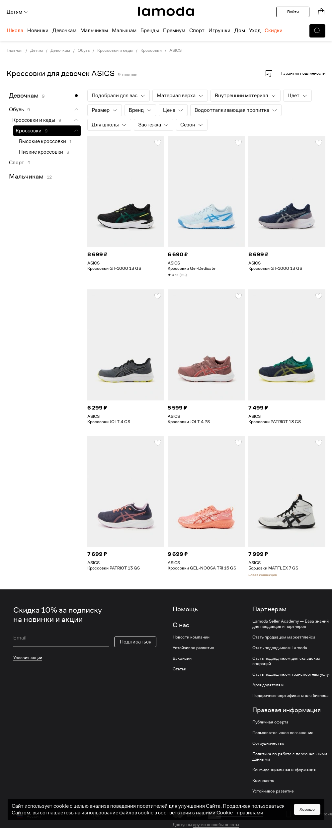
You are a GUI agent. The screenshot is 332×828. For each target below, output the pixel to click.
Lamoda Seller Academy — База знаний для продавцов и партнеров (290, 624)
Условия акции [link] (27, 657)
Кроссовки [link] (151, 50)
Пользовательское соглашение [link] (282, 732)
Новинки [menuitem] (37, 30)
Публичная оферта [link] (270, 722)
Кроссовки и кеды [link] (115, 50)
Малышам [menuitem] (124, 30)
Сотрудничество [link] (268, 743)
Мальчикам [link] (26, 176)
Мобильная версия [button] (313, 814)
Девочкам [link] (60, 50)
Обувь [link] (84, 50)
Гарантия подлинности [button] (303, 73)
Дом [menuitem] (239, 30)
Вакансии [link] (182, 658)
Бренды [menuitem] (149, 30)
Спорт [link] (16, 162)
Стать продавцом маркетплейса (283, 637)
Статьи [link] (179, 669)
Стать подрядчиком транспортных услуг (291, 674)
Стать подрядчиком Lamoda (279, 647)
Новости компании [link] (191, 637)
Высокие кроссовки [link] (42, 141)
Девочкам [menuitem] (64, 30)
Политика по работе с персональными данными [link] (289, 756)
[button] (317, 31)
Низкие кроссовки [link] (41, 152)
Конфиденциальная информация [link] (284, 770)
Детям (18, 12)
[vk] (97, 815)
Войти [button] (293, 12)
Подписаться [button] (135, 642)
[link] (166, 11)
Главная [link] (15, 50)
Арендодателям (268, 685)
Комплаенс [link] (263, 780)
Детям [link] (36, 50)
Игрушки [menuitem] (219, 30)
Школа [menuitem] (15, 30)
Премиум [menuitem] (174, 30)
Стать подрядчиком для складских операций (286, 661)
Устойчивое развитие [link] (193, 647)
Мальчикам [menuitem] (94, 30)
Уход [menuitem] (255, 30)
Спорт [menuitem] (197, 30)
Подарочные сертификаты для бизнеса (290, 695)
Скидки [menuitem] (274, 30)
